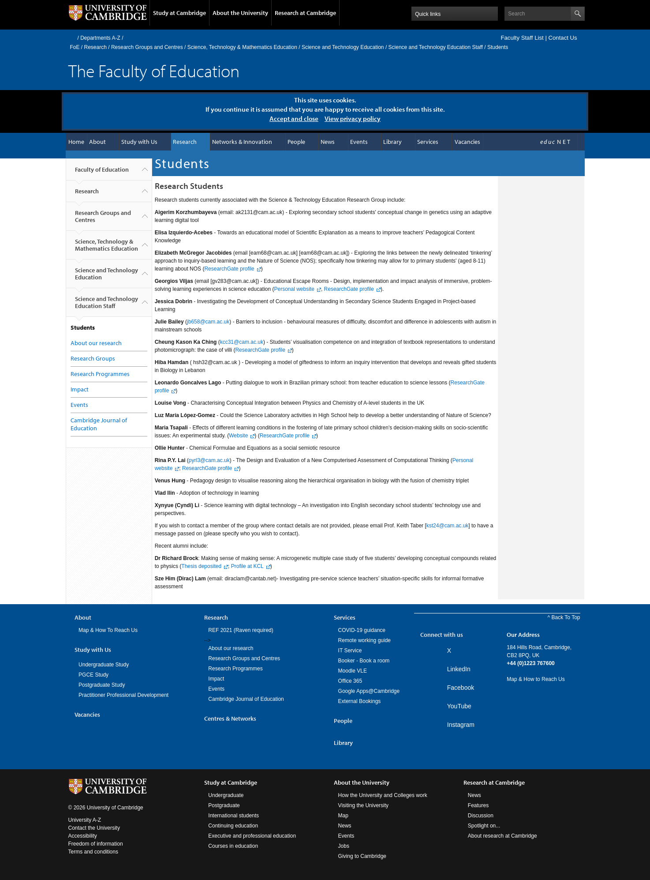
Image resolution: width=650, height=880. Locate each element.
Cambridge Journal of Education (246, 699)
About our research (96, 343)
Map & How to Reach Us (535, 679)
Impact (80, 389)
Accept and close (293, 118)
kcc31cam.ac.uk (241, 342)
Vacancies (467, 142)
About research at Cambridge (502, 836)
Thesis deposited (201, 566)
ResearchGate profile (229, 269)
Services (427, 142)
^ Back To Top (564, 617)
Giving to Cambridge (362, 856)
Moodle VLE (352, 671)
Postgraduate (223, 805)
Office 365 (350, 681)
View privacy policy (353, 118)
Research (95, 47)
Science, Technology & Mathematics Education (242, 47)
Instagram (460, 724)
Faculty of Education (102, 173)
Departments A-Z (100, 38)
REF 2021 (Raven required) (240, 630)
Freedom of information (95, 844)
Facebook (460, 687)
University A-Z (84, 820)
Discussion (480, 815)
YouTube (459, 706)
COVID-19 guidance (361, 630)
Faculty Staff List (522, 37)
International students (233, 815)
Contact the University (94, 828)
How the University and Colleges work (382, 795)
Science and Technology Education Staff (436, 47)
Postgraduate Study (101, 685)
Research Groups (93, 358)
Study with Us (139, 142)
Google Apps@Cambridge (369, 691)
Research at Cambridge (305, 13)
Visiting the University (363, 805)
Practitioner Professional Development (123, 695)
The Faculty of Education (153, 70)
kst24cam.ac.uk (447, 526)
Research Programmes (100, 374)
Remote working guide (364, 640)
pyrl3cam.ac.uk (209, 460)
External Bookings (359, 701)
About (97, 142)
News (328, 142)
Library (392, 142)
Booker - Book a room (364, 661)
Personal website (294, 289)
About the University (240, 13)
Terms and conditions (93, 852)
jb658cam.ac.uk (208, 322)
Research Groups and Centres (147, 47)
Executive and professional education (252, 836)
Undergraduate (225, 795)
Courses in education (233, 846)
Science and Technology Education (343, 47)
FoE (75, 47)
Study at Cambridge (179, 13)
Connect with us (441, 635)
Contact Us (562, 37)
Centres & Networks (230, 718)
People (296, 142)
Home (72, 37)
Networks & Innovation (242, 142)
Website (238, 435)
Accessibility (82, 836)
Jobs (343, 846)
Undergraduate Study (103, 665)
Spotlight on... (484, 826)
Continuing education (233, 826)
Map (343, 815)
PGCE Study (93, 675)
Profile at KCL (247, 566)
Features (478, 805)
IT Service (350, 650)
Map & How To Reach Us (108, 630)
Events (359, 142)
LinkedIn (459, 669)
